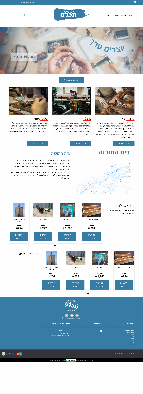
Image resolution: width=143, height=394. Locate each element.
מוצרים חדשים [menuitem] (130, 366)
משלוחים (133, 386)
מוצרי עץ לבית (124, 239)
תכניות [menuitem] (115, 14)
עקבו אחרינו (97, 357)
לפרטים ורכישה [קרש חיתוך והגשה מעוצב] (18, 269)
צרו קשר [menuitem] (132, 369)
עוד (107, 14)
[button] (10, 48)
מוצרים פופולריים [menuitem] (129, 364)
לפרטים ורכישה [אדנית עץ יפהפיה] (91, 269)
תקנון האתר (116, 386)
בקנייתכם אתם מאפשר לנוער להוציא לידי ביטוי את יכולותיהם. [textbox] (120, 244)
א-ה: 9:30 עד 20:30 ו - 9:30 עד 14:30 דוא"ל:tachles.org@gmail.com (61, 367)
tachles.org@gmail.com (27, 2)
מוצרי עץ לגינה (28, 287)
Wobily (79, 393)
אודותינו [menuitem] (123, 14)
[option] (71, 48)
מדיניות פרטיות (125, 386)
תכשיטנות (41, 116)
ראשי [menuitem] (130, 14)
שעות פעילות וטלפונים (61, 357)
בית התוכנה (60, 151)
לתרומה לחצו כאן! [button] (71, 80)
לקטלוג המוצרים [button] (124, 141)
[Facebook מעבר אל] (135, 3)
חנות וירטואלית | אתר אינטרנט (57, 393)
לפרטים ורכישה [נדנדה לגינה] (67, 269)
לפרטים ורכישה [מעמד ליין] (42, 269)
